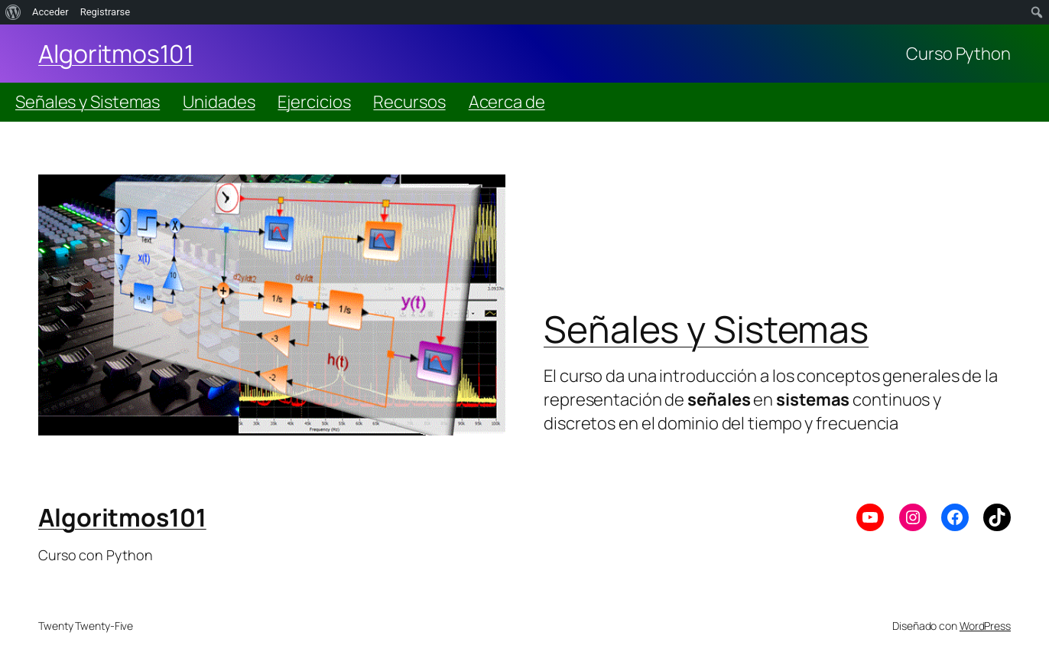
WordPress (985, 625)
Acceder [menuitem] (50, 12)
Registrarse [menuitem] (105, 12)
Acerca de (507, 101)
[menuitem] (13, 12)
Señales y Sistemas (87, 101)
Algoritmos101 (115, 53)
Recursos (409, 101)
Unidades (219, 101)
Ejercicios (314, 101)
